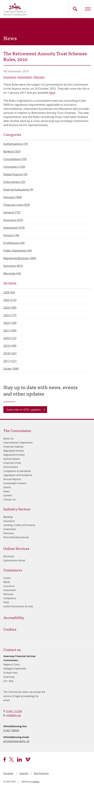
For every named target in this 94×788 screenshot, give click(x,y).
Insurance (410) (13, 220)
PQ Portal (8, 556)
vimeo (27, 759)
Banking (8, 517)
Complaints (9, 598)
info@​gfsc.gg (13, 715)
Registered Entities (14, 454)
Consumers (12, 570)
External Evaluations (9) (18, 189)
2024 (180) (9, 307)
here (52, 93)
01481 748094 (11, 730)
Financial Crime (12, 462)
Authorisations (11, 458)
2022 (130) (9, 323)
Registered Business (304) (19, 258)
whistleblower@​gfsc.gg (16, 741)
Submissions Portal (14, 560)
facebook (4, 759)
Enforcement (10, 467)
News (6, 491)
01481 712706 (14, 711)
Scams (7, 577)
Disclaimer (8, 773)
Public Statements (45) (17, 250)
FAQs (6, 602)
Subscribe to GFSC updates (23, 409)
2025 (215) (9, 300)
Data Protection (41, 773)
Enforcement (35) (14, 182)
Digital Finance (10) (15, 174)
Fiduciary (39, 77)
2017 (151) (9, 361)
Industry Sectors (16, 509)
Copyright (23, 773)
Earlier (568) (11, 368)
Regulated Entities (13, 450)
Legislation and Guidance (17, 475)
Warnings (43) (12, 273)
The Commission (17, 430)
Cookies (9, 629)
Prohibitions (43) (14, 243)
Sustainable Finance (14, 483)
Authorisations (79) (15, 144)
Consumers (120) (14, 167)
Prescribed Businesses (16, 537)
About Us (8, 438)
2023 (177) (9, 315)
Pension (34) (11, 235)
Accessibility (13, 617)
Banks (6, 582)
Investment (24, 77)
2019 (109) (9, 346)
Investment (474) (14, 228)
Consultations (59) (15, 159)
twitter (11, 759)
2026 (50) (9, 292)
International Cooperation (18, 442)
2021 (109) (9, 330)
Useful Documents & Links (18, 606)
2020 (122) (9, 338)
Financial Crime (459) (16, 205)
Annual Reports (12, 479)
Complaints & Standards (17, 471)
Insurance (9, 77)
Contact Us (9, 499)
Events (7, 487)
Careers (7, 495)
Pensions (8, 594)
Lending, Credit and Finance (19, 525)
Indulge (35, 781)
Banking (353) (11, 151)
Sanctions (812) (13, 266)
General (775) (11, 212)
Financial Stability (13, 446)
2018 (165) (9, 353)
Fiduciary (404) (12, 197)
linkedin (19, 759)
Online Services (16, 548)
